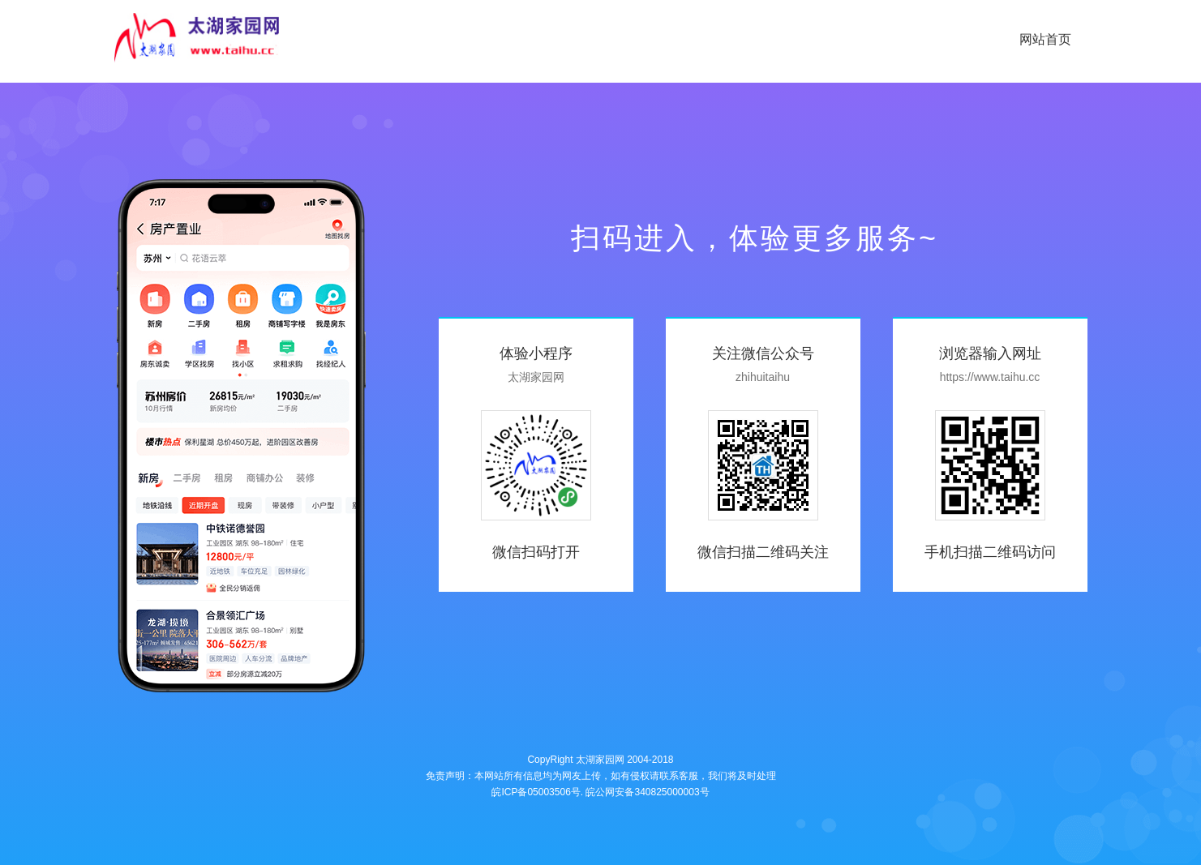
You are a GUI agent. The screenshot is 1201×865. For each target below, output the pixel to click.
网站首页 (1045, 39)
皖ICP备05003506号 (535, 792)
